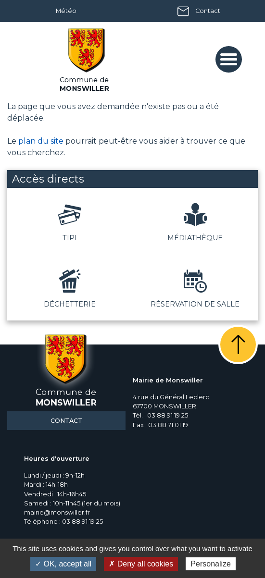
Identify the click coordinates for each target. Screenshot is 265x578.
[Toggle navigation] (228, 59)
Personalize (210, 564)
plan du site (40, 141)
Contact (207, 10)
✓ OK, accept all (63, 564)
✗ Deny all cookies (141, 564)
